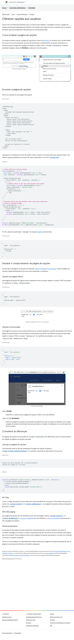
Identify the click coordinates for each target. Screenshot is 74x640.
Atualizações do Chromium (34, 617)
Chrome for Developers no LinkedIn (60, 623)
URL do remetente (54, 518)
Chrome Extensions (17, 8)
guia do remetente (27, 518)
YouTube (52, 620)
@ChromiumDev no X (56, 617)
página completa (40, 269)
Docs (4, 8)
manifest (40, 232)
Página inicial (5, 14)
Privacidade (17, 633)
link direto (46, 40)
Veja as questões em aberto (10, 620)
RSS (51, 625)
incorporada (52, 269)
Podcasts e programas (32, 625)
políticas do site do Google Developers (19, 555)
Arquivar (28, 623)
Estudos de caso (30, 620)
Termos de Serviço (7, 633)
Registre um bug (6, 617)
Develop (31, 8)
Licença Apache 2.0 (50, 553)
